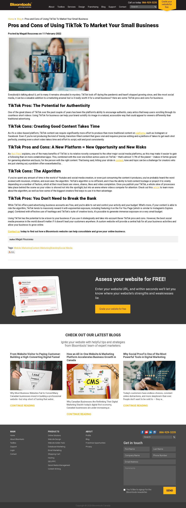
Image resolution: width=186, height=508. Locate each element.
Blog (103, 7)
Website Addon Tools (56, 443)
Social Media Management (59, 465)
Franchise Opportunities (95, 443)
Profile (88, 435)
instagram (154, 432)
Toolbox (61, 7)
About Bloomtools (17, 439)
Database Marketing (56, 447)
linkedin (150, 432)
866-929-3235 (149, 2)
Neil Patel (16, 153)
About (51, 7)
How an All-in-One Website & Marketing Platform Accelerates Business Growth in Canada (91, 357)
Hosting (51, 458)
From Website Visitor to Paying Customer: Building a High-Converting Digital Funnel (35, 355)
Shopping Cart (54, 454)
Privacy (89, 447)
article (156, 187)
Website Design (54, 439)
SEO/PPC (52, 461)
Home (44, 7)
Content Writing (54, 469)
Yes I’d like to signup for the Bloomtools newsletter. (137, 490)
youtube (146, 432)
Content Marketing (41, 248)
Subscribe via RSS (11, 252)
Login (12, 450)
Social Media (65, 248)
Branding (54, 248)
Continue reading (22, 405)
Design (82, 7)
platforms (141, 133)
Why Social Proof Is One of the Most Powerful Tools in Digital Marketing (144, 355)
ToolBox (13, 443)
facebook (142, 432)
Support (112, 7)
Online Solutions (54, 435)
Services (72, 7)
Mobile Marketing (23, 248)
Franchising (93, 7)
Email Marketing (54, 450)
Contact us (14, 231)
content (119, 160)
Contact (122, 7)
